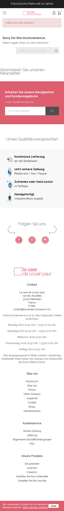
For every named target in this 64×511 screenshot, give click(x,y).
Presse (32, 389)
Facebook (18, 240)
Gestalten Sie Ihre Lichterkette (32, 476)
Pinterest (32, 240)
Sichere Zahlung (32, 431)
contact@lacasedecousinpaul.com (32, 309)
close (53, 506)
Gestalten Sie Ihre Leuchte (32, 480)
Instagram (45, 240)
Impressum (32, 381)
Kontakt (32, 402)
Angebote (32, 398)
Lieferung (32, 435)
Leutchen (32, 468)
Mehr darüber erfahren (35, 507)
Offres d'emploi (32, 394)
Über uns (32, 385)
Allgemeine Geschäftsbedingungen (32, 439)
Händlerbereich (32, 411)
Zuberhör (32, 472)
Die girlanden (32, 463)
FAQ (32, 443)
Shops (32, 406)
